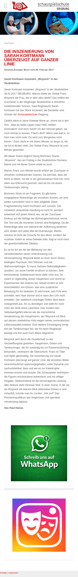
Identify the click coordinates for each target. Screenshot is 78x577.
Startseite (9, 43)
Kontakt (3, 573)
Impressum (13, 573)
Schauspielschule (27, 114)
